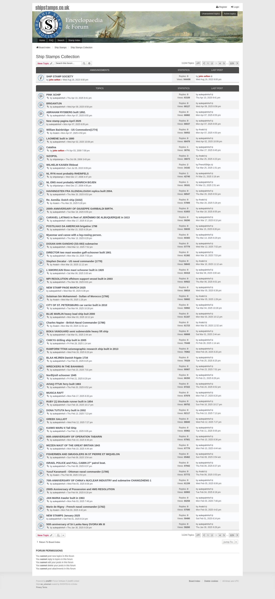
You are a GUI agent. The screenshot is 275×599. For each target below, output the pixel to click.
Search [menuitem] (61, 40)
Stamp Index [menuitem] (74, 40)
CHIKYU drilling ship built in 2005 (66, 340)
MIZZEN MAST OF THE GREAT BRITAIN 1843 (73, 445)
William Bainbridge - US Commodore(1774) (72, 129)
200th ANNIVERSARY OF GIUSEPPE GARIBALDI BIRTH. (79, 208)
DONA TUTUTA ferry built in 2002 (66, 410)
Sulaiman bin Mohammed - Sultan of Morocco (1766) (77, 296)
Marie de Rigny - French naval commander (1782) (75, 506)
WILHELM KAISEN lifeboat (62, 164)
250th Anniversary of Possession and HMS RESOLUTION (80, 489)
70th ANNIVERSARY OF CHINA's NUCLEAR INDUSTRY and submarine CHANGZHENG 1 (98, 480)
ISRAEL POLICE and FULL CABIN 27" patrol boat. (76, 463)
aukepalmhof (59, 98)
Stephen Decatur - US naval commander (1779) (74, 261)
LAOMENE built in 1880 (60, 138)
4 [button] (219, 63)
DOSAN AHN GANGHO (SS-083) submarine (72, 243)
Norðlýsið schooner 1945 (61, 375)
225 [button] (232, 63)
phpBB (48, 581)
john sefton (55, 80)
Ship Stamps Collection (57, 56)
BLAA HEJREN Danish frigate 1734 (67, 357)
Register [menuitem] (221, 7)
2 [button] (212, 63)
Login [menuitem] (235, 7)
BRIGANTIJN (54, 103)
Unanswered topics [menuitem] (211, 13)
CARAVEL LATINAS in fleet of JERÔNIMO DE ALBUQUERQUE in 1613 (88, 217)
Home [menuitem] (42, 40)
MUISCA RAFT (55, 392)
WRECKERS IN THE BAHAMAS (65, 366)
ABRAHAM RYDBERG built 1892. (66, 112)
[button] (198, 63)
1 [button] (208, 63)
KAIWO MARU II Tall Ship (61, 427)
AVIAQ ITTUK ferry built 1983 (63, 384)
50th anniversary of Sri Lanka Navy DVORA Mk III (75, 524)
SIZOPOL (51, 156)
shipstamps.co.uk (52, 7)
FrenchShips (204, 164)
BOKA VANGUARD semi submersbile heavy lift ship (77, 331)
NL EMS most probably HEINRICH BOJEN (71, 182)
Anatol (56, 133)
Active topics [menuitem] (230, 13)
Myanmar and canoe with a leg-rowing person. (74, 235)
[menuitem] (39, 587)
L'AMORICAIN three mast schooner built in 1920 (75, 270)
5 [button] (223, 63)
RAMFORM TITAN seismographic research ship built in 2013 (82, 349)
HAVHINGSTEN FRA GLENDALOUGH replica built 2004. (79, 191)
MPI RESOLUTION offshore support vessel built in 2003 (79, 278)
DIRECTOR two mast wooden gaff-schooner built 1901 (78, 252)
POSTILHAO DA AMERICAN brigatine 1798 (71, 226)
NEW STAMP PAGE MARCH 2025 (66, 287)
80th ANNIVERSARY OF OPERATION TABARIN (74, 436)
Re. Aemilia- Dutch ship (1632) (64, 199)
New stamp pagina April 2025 (63, 121)
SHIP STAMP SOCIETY (59, 76)
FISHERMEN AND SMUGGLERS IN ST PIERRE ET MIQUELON (83, 454)
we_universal (46, 584)
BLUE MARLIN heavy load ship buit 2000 (70, 313)
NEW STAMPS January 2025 (63, 515)
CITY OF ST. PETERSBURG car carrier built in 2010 (76, 305)
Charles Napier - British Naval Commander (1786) (75, 322)
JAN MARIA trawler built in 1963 (65, 498)
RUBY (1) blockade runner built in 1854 (69, 401)
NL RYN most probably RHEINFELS (67, 173)
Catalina (51, 147)
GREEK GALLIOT (56, 419)
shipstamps (58, 159)
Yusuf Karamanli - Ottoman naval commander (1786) (77, 471)
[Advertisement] (194, 28)
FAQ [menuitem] (51, 40)
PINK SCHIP (53, 94)
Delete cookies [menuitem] (211, 581)
